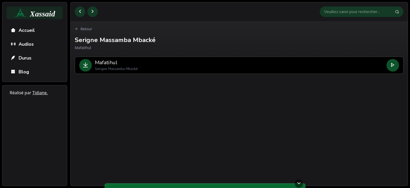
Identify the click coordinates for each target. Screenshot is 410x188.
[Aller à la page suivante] (92, 12)
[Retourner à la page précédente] (80, 12)
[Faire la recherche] (399, 12)
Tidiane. (40, 93)
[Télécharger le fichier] (85, 65)
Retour (83, 29)
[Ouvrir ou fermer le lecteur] (299, 183)
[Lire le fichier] (392, 65)
